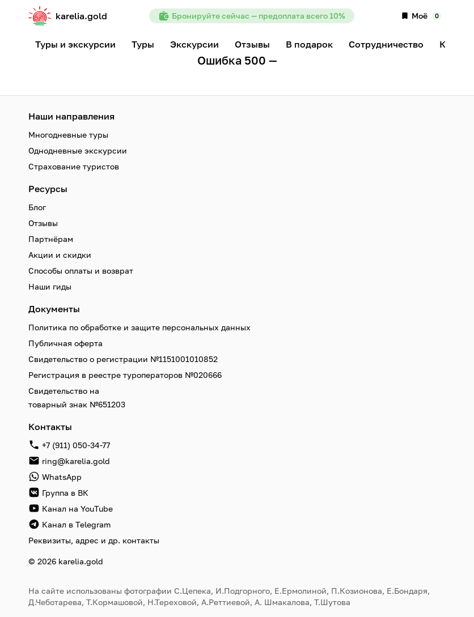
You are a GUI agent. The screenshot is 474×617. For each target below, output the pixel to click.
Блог (37, 207)
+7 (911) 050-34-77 (76, 445)
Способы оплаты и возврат (80, 270)
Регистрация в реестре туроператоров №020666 (125, 375)
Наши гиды (49, 286)
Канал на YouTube (77, 508)
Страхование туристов (73, 166)
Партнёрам (50, 239)
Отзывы (43, 223)
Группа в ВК (65, 492)
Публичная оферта (65, 343)
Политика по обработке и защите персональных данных (139, 327)
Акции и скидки (59, 254)
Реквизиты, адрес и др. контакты (93, 540)
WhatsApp (62, 477)
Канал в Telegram (76, 524)
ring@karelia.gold (76, 461)
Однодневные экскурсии (77, 150)
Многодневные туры (68, 134)
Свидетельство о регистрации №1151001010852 (123, 359)
